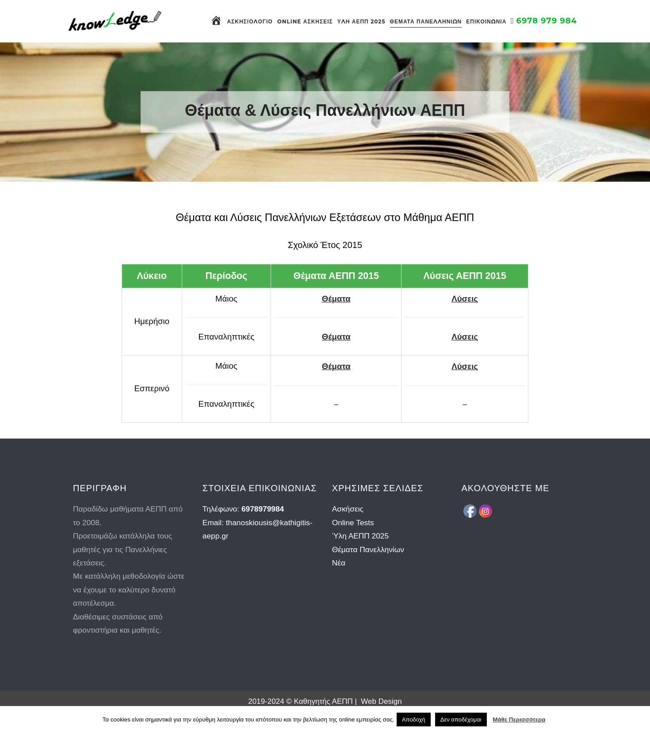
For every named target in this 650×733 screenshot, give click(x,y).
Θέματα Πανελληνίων (426, 21)
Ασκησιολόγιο (249, 21)
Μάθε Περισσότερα (519, 719)
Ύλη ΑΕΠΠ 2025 (361, 21)
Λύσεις (464, 298)
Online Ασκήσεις (305, 21)
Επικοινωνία (486, 21)
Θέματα (336, 298)
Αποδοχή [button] (413, 719)
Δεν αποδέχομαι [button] (461, 719)
